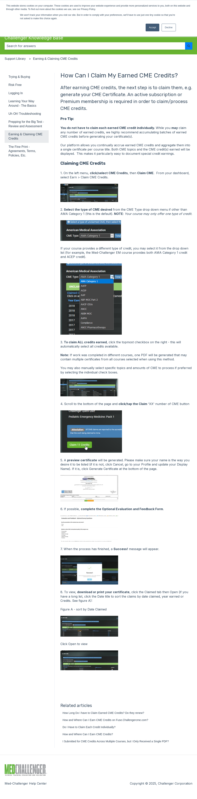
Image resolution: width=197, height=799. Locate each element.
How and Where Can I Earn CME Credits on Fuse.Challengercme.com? (105, 720)
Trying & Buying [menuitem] (19, 76)
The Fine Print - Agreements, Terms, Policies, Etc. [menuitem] (22, 151)
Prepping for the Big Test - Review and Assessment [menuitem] (26, 124)
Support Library (15, 58)
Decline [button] (169, 27)
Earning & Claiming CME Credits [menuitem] (25, 136)
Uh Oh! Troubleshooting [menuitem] (24, 113)
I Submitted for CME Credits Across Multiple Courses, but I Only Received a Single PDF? (116, 741)
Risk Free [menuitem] (15, 84)
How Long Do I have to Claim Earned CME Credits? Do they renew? (103, 712)
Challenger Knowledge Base (34, 38)
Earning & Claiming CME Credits (55, 58)
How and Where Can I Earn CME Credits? (88, 734)
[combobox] (95, 46)
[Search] (188, 46)
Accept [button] (152, 27)
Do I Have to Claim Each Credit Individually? (89, 727)
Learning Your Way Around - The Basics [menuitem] (22, 103)
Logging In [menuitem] (15, 93)
